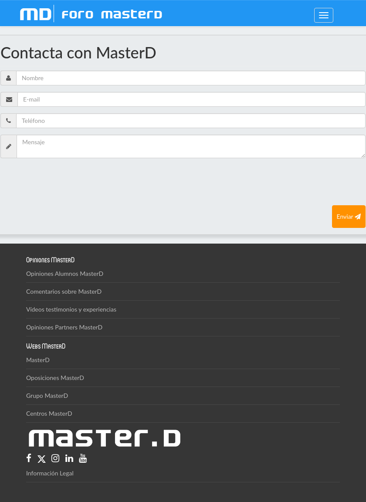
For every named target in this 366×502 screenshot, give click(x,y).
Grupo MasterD (47, 395)
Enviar (349, 216)
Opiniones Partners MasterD (64, 327)
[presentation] (66, 182)
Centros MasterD (49, 413)
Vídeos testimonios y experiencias (71, 309)
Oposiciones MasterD (55, 377)
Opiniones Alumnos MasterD (64, 273)
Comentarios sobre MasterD (64, 291)
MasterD (38, 359)
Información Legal (50, 473)
